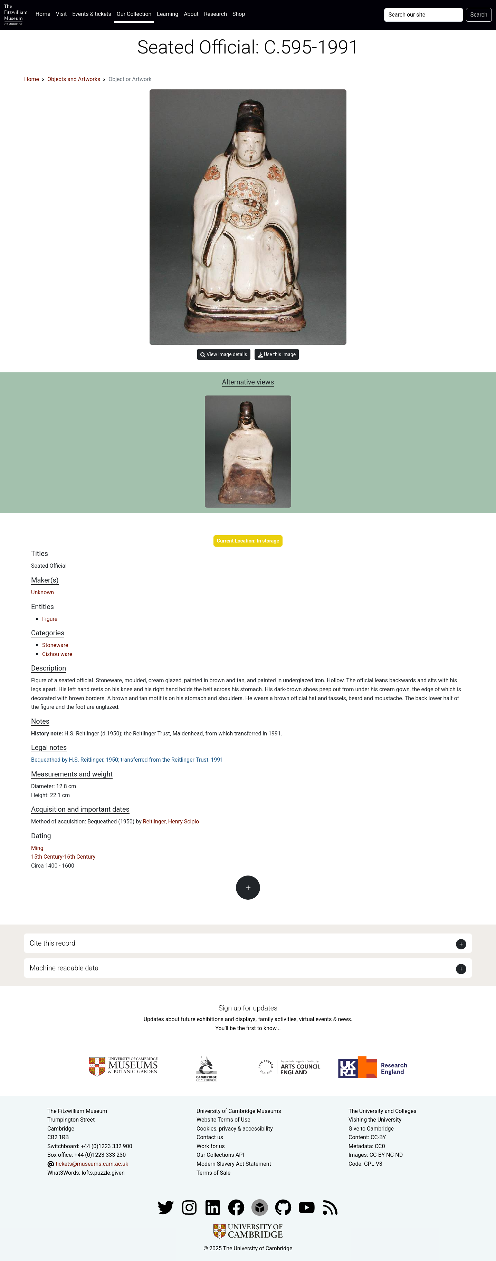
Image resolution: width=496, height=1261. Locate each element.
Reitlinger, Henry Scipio (171, 821)
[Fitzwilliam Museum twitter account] (166, 1207)
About (191, 14)
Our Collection (134, 14)
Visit (61, 14)
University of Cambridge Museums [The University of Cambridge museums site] (239, 1111)
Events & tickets (91, 14)
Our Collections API (220, 1155)
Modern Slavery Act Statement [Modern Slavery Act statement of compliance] (234, 1164)
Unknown (42, 592)
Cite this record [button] (52, 943)
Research (215, 14)
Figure (49, 619)
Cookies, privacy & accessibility (235, 1128)
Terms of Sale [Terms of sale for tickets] (213, 1173)
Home (44, 13)
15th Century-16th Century (63, 856)
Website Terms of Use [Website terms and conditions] (223, 1119)
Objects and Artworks (73, 79)
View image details (223, 355)
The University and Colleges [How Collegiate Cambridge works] (382, 1111)
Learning (167, 14)
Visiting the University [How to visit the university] (375, 1119)
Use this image (277, 355)
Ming (37, 848)
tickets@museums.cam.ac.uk (92, 1164)
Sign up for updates (248, 1008)
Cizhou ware (57, 654)
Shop (238, 14)
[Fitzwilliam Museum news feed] (330, 1207)
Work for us (211, 1146)
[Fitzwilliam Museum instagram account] (190, 1207)
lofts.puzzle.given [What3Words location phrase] (103, 1173)
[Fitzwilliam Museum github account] (284, 1207)
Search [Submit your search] (478, 14)
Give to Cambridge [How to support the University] (371, 1128)
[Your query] (423, 15)
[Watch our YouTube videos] (307, 1207)
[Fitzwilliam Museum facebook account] (213, 1207)
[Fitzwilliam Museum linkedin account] (237, 1207)
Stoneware (55, 645)
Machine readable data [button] (64, 968)
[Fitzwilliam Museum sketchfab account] (260, 1207)
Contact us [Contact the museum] (210, 1137)
